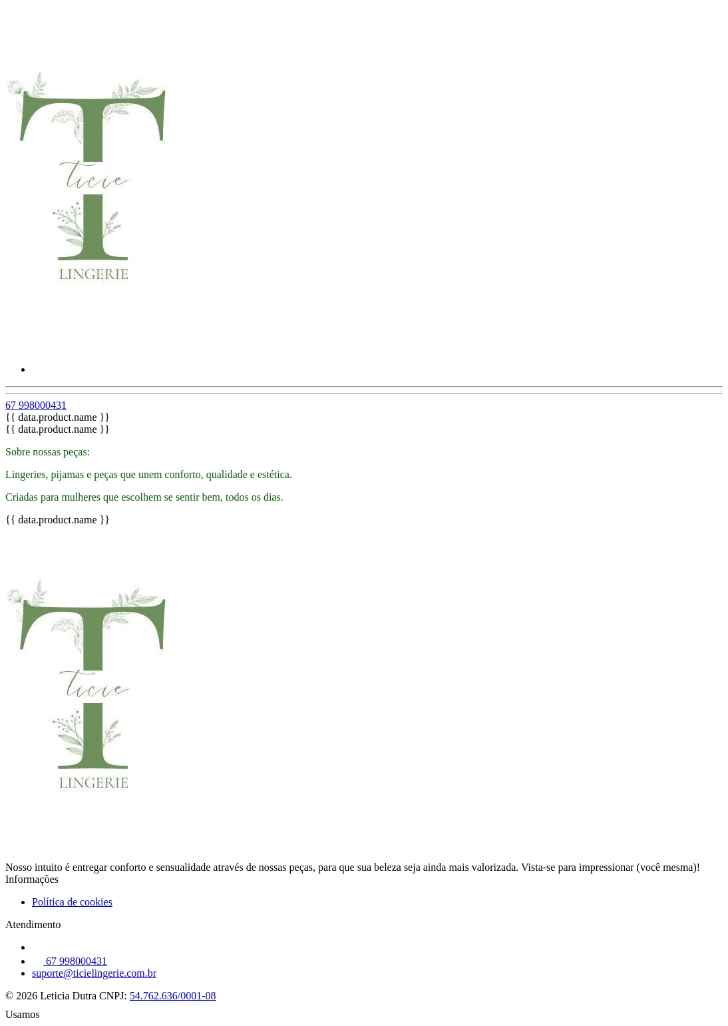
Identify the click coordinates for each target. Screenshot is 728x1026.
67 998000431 (36, 405)
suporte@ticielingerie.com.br (94, 973)
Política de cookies (72, 901)
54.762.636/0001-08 (173, 995)
